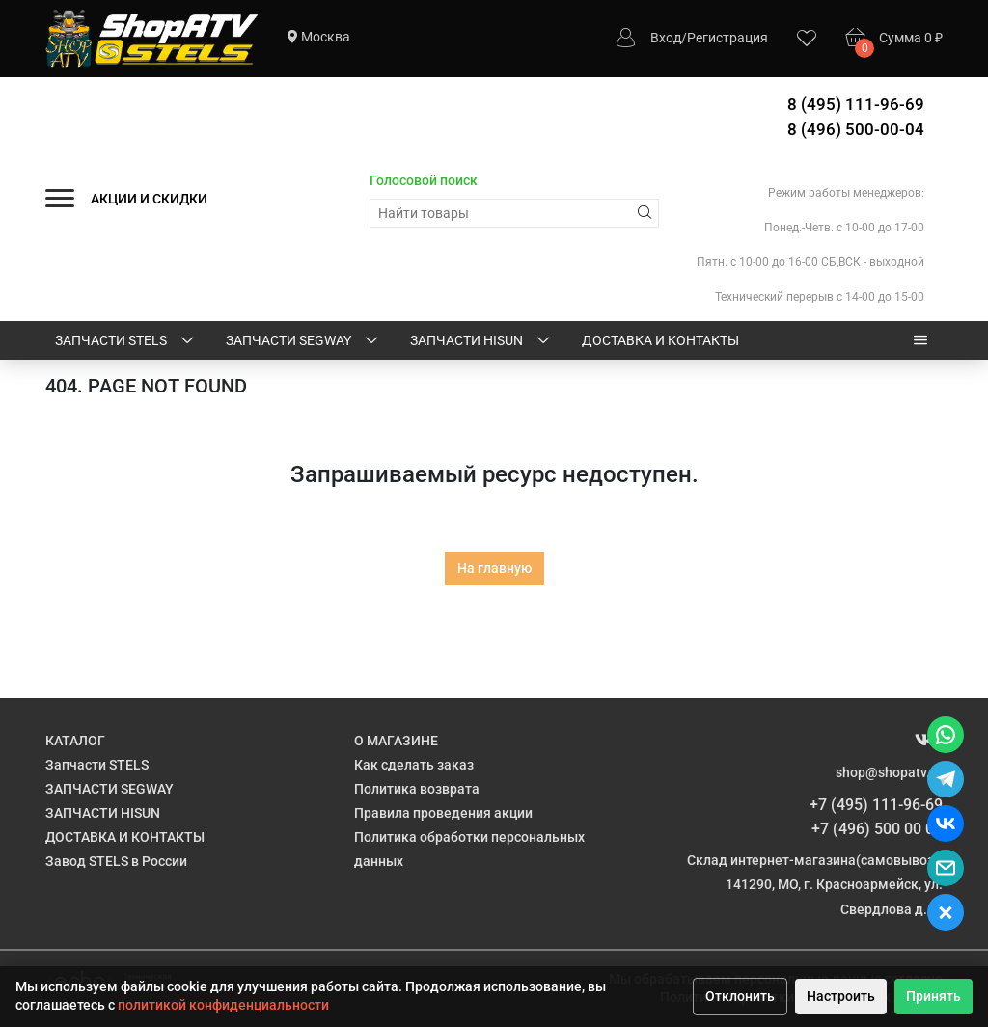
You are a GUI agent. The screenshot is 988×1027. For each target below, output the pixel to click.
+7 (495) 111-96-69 (876, 805)
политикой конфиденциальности (223, 1005)
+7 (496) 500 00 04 (877, 829)
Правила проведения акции (443, 813)
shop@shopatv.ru (889, 772)
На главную (494, 568)
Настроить (841, 996)
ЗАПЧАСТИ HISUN (481, 341)
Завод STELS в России (116, 861)
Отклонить (740, 996)
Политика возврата (417, 789)
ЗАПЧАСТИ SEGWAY (303, 341)
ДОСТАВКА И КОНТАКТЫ (660, 340)
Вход (665, 37)
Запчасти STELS (126, 341)
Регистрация (727, 37)
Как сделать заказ (414, 764)
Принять (933, 996)
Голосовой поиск (424, 180)
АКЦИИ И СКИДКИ (149, 198)
